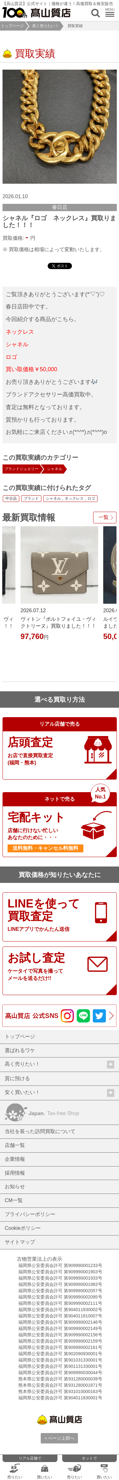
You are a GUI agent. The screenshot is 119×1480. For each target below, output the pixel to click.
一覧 (103, 517)
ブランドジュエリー (21, 469)
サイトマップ (20, 1242)
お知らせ (15, 1186)
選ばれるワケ (20, 1050)
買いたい (44, 1471)
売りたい (15, 1471)
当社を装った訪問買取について (40, 1131)
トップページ (12, 26)
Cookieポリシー (23, 1228)
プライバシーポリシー (30, 1214)
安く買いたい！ (59, 1093)
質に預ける (17, 1078)
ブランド (31, 498)
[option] (60, 127)
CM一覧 (14, 1200)
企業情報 (15, 1159)
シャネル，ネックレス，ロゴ (70, 498)
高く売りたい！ (45, 26)
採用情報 (15, 1173)
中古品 (11, 498)
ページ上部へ (59, 1438)
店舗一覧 (15, 1145)
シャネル (54, 469)
